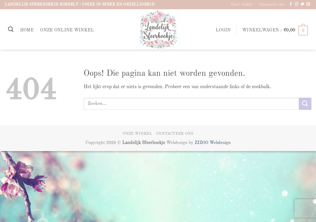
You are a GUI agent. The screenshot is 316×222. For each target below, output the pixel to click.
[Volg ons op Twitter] (302, 4)
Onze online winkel (67, 30)
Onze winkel (241, 4)
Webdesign (220, 143)
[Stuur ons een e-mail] (308, 4)
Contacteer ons (271, 4)
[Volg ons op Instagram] (296, 4)
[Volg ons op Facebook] (291, 4)
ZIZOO (202, 143)
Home (27, 30)
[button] (223, 30)
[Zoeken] (11, 29)
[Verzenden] (305, 104)
